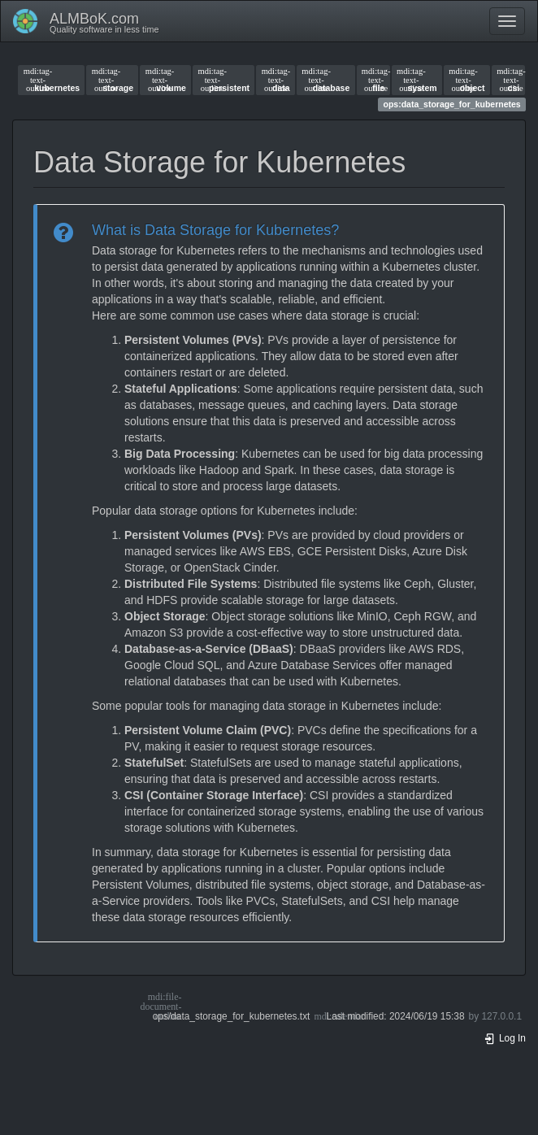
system (417, 80)
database (325, 80)
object (466, 80)
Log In (505, 1038)
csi (508, 80)
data (276, 80)
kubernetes (52, 80)
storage (112, 80)
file (373, 80)
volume (165, 80)
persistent (224, 80)
